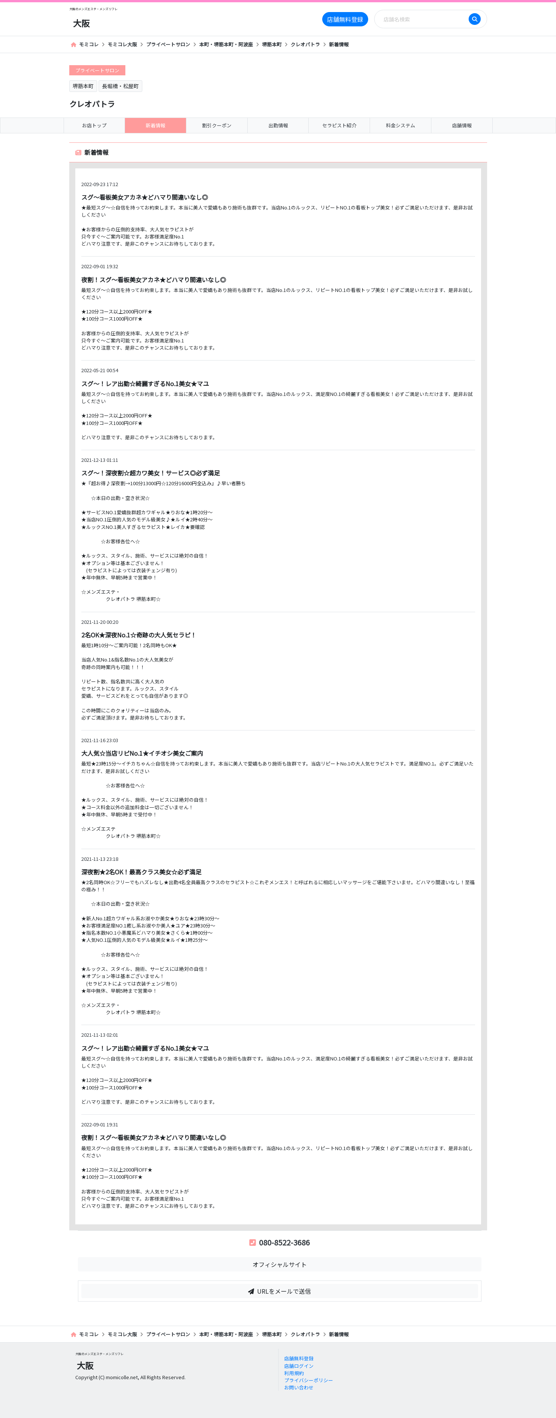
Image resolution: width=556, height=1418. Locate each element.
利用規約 (294, 1373)
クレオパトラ (305, 44)
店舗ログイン (299, 1365)
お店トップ (94, 125)
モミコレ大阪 (122, 44)
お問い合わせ (299, 1387)
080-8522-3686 (279, 1242)
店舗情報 (462, 125)
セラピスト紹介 (339, 125)
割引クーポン (217, 125)
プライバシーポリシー (308, 1380)
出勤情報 (278, 125)
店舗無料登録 (345, 19)
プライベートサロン (168, 44)
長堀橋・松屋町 (120, 86)
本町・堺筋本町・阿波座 (226, 44)
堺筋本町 (272, 44)
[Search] (424, 19)
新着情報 (339, 44)
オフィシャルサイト (280, 1264)
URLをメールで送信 (279, 1291)
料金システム (400, 125)
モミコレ (85, 44)
